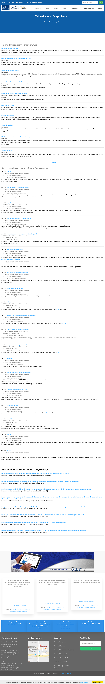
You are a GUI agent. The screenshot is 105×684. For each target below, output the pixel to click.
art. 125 (46, 413)
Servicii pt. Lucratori (60, 646)
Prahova (56, 668)
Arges (62, 666)
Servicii (47, 8)
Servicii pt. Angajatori (60, 642)
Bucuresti (57, 666)
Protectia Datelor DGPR (61, 658)
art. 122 (60, 352)
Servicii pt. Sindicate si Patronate (64, 650)
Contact (99, 8)
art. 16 (44, 296)
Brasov (67, 666)
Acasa (45, 22)
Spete (64, 8)
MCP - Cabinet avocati (65, 673)
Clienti (56, 8)
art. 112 (57, 309)
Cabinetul (37, 8)
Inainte (54, 162)
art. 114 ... (64, 323)
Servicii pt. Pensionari (60, 654)
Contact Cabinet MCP (60, 662)
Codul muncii (74, 8)
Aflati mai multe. (84, 682)
